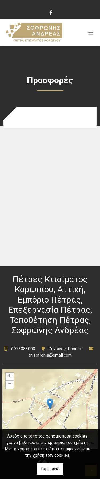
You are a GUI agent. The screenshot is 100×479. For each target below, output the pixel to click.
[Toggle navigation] (90, 32)
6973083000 (23, 348)
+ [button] (9, 377)
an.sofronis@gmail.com (50, 355)
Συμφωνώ (50, 468)
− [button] (9, 385)
